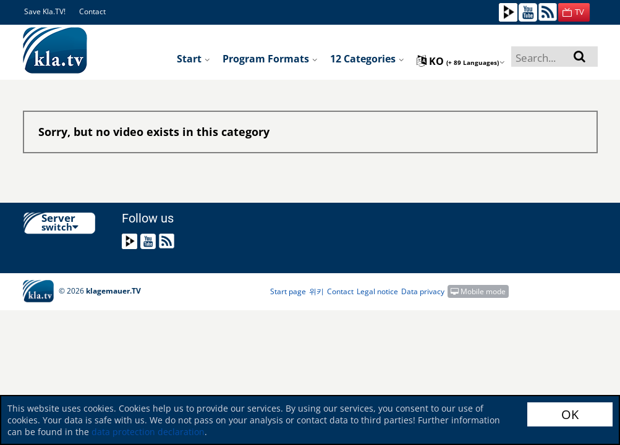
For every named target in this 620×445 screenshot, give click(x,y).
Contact (92, 11)
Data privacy (422, 291)
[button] (574, 12)
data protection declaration (148, 432)
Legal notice (377, 291)
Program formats (270, 59)
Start (193, 59)
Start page (288, 291)
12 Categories (367, 59)
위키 (316, 291)
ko (461, 61)
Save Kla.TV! (45, 11)
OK (570, 414)
